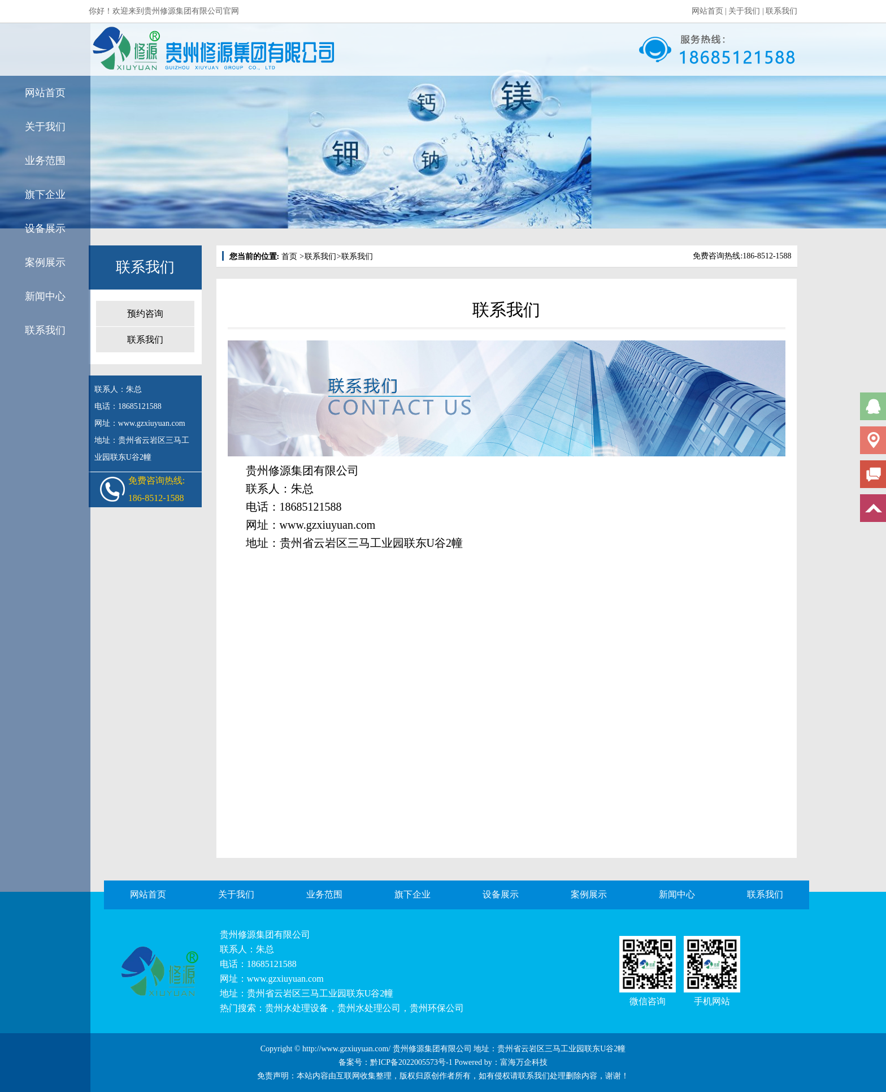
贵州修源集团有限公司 (265, 934)
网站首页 (707, 11)
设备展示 (45, 228)
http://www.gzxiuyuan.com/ (346, 1048)
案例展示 (45, 262)
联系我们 (781, 11)
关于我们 (744, 11)
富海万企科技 (524, 1062)
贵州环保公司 (437, 1008)
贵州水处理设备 (296, 1008)
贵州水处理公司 (369, 1008)
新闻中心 (45, 296)
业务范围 (45, 160)
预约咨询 (145, 313)
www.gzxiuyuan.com (328, 525)
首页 (289, 256)
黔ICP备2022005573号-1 (411, 1062)
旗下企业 (45, 194)
